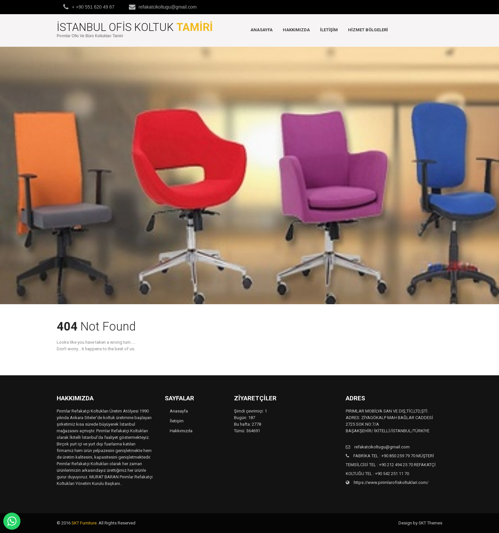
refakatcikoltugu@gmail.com (168, 7)
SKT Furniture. (85, 522)
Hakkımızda (296, 29)
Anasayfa (261, 29)
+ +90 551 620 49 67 (93, 7)
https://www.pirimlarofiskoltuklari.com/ (390, 482)
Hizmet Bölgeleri (368, 29)
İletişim (329, 29)
